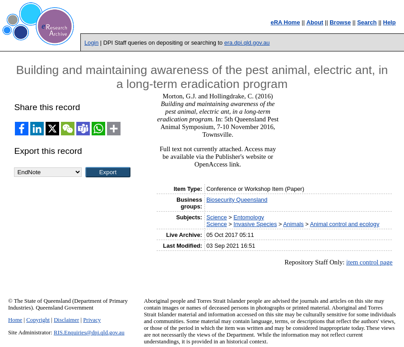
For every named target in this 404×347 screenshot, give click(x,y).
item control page (369, 262)
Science (216, 217)
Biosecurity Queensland (236, 199)
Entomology (248, 217)
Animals (293, 224)
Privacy (92, 320)
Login (91, 42)
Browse (340, 22)
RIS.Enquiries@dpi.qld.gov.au (89, 332)
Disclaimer (66, 320)
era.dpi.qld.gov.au (247, 42)
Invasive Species (255, 224)
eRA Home (285, 22)
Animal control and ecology (345, 224)
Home (15, 320)
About (315, 22)
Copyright (38, 320)
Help (389, 22)
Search (366, 22)
